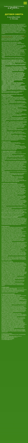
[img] (10, 8)
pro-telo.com (23, 36)
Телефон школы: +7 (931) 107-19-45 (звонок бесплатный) (14, 7)
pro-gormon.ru (9, 36)
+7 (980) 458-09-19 (15, 9)
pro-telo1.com (4, 36)
